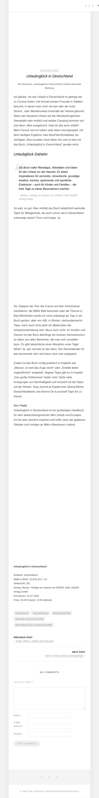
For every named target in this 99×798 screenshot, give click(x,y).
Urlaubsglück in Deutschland (33, 625)
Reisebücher (49, 70)
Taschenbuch (41, 613)
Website (18, 734)
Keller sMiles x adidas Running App (33, 641)
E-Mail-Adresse (18, 724)
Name (17, 715)
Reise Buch (22, 613)
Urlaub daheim (61, 613)
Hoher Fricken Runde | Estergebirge (65, 655)
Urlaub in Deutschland (29, 619)
